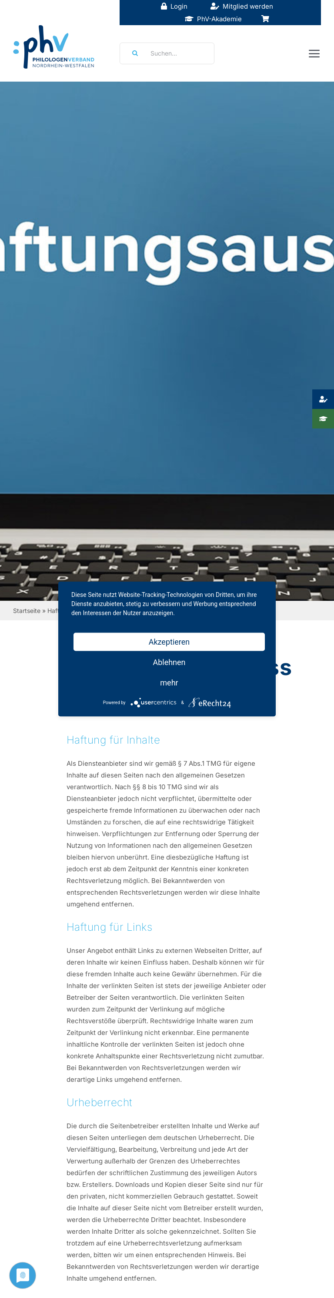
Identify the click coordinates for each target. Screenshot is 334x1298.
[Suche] (132, 53)
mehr (169, 682)
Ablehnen (169, 662)
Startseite (26, 610)
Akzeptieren (169, 641)
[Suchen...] (167, 53)
